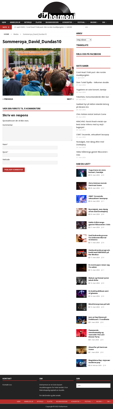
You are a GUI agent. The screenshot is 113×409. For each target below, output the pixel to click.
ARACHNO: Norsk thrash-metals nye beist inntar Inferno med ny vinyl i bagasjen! (91, 124)
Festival (81, 22)
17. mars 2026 (95, 243)
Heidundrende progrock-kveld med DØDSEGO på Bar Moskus (99, 252)
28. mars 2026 (95, 188)
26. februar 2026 (95, 365)
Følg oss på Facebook (88, 54)
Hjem (4, 22)
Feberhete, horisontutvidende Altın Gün (92, 97)
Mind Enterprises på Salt (99, 304)
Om (103, 22)
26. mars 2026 (95, 201)
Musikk (93, 22)
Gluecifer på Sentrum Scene (98, 348)
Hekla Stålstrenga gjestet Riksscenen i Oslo (99, 223)
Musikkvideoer (52, 22)
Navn (5, 144)
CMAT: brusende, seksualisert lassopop (92, 134)
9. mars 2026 (94, 322)
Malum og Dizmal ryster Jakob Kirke (99, 279)
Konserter (67, 22)
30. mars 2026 (95, 175)
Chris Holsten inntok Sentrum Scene (91, 114)
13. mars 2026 (95, 307)
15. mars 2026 (95, 270)
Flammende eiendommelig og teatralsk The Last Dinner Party (96, 333)
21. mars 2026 (95, 227)
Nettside (6, 159)
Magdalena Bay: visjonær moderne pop (99, 361)
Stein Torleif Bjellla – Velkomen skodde (92, 82)
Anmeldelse (15, 22)
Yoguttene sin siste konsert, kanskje (91, 89)
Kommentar (8, 125)
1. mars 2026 (94, 352)
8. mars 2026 (94, 340)
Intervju (28, 22)
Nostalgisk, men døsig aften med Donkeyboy (98, 210)
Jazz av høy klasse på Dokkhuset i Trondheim (99, 318)
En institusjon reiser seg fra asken (99, 266)
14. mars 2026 (95, 283)
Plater (39, 22)
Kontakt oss (7, 385)
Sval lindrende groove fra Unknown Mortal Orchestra (98, 237)
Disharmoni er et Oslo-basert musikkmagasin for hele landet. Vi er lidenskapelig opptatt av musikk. (53, 387)
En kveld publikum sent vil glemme (99, 292)
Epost (5, 152)
